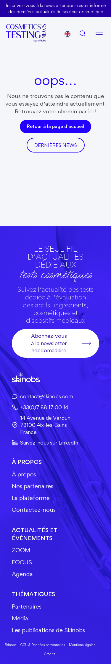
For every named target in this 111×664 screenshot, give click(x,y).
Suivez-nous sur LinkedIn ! (46, 443)
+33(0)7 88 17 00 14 (40, 407)
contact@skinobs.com (42, 397)
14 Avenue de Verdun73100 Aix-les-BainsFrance (41, 425)
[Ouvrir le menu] (99, 33)
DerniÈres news (55, 145)
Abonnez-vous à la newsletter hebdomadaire (61, 343)
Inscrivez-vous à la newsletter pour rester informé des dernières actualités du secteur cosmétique (55, 8)
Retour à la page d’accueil (55, 126)
